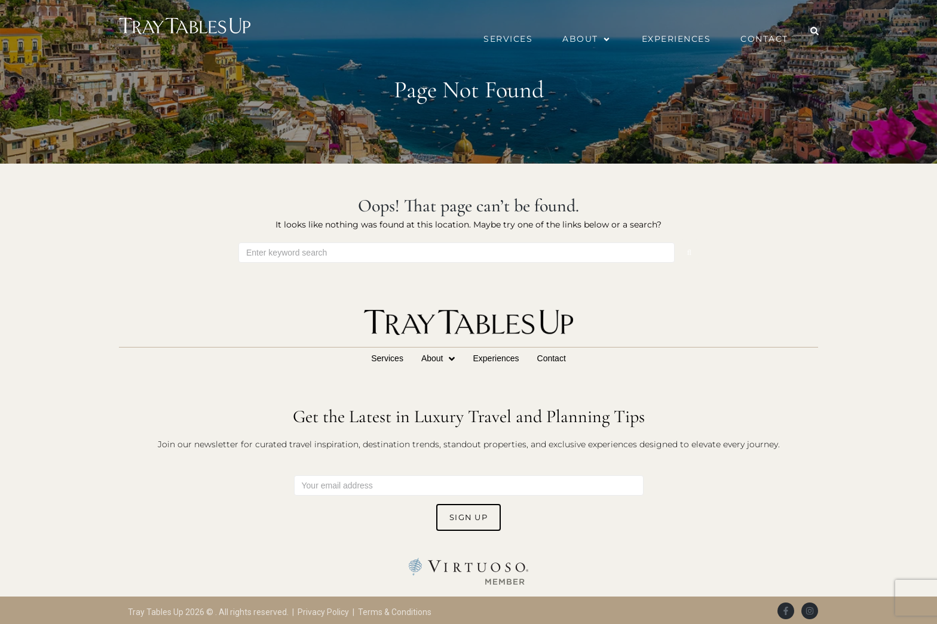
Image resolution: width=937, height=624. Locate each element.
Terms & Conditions (394, 612)
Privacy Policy (323, 612)
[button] (587, 39)
